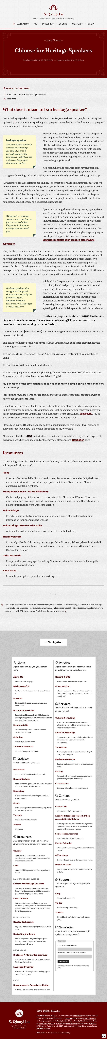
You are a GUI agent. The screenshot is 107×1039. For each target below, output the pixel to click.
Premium (43, 1028)
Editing (59, 771)
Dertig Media (43, 1023)
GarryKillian (82, 1026)
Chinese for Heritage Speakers (53, 50)
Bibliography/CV (21, 686)
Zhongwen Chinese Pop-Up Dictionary (25, 491)
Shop (91, 24)
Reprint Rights (62, 676)
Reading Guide (20, 725)
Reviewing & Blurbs (65, 759)
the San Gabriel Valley (64, 1032)
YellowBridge (11, 510)
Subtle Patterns (71, 1023)
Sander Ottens (67, 1021)
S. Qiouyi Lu (53, 14)
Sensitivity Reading (65, 732)
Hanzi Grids (9, 570)
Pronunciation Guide (23, 710)
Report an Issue (63, 864)
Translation (78, 440)
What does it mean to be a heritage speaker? (26, 94)
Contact (77, 24)
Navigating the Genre (24, 934)
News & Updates (21, 779)
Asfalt (51, 1023)
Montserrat (77, 1015)
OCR (85, 478)
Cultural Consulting (65, 717)
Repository (18, 791)
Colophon (18, 737)
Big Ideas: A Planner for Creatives (30, 954)
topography (71, 1026)
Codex (16, 803)
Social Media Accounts (66, 833)
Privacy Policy (62, 686)
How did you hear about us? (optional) (72, 953)
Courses (17, 850)
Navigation (21, 24)
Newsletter (19, 769)
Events (63, 24)
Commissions (62, 783)
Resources (11, 99)
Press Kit (48, 24)
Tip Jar (58, 902)
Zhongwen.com (12, 536)
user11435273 (58, 1026)
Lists (15, 865)
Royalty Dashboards (23, 921)
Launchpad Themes (23, 966)
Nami (95, 1021)
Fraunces (68, 1015)
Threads (17, 815)
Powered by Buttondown (64, 966)
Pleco (6, 472)
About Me (18, 676)
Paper (76, 1021)
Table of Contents (16, 88)
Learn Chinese (20, 898)
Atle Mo (58, 1023)
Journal (17, 824)
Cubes (57, 1021)
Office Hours (61, 855)
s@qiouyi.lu (86, 413)
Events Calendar (63, 843)
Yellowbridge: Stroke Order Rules (22, 525)
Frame (49, 1026)
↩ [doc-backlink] (66, 611)
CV (35, 24)
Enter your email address (67, 945)
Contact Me (61, 806)
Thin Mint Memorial (23, 746)
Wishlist (59, 912)
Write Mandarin (12, 555)
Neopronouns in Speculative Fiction (31, 985)
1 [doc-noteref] (14, 122)
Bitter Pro (86, 1015)
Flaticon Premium (89, 1018)
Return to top (53, 651)
